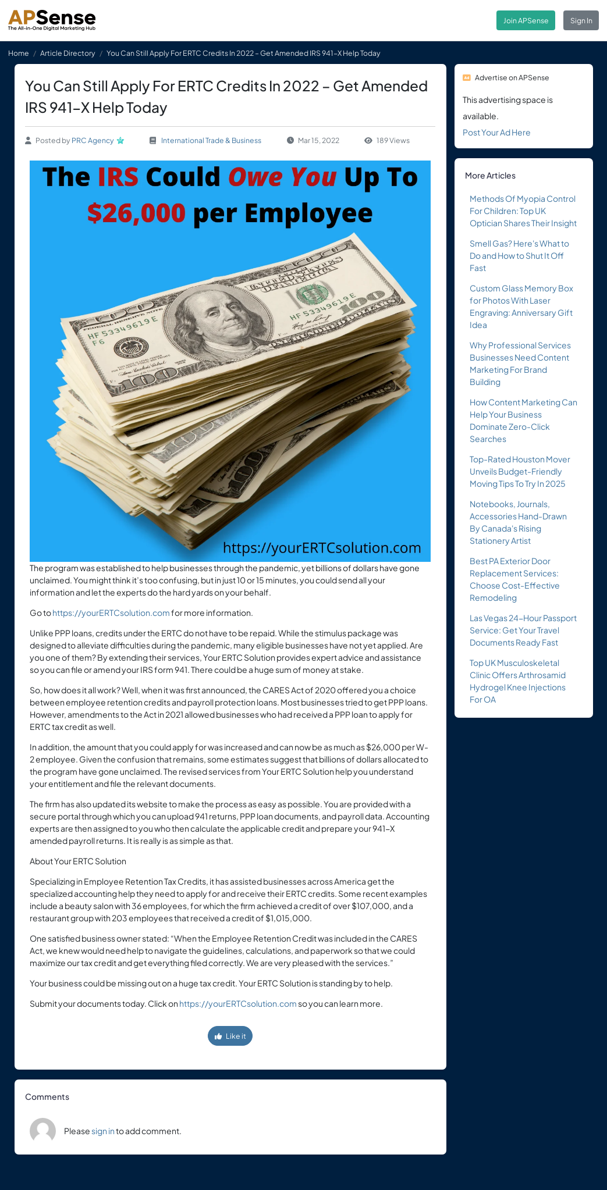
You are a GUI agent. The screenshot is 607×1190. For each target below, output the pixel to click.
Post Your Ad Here (497, 132)
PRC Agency (93, 140)
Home (18, 53)
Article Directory (67, 53)
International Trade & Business (211, 140)
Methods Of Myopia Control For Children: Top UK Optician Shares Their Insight (523, 210)
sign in (103, 1130)
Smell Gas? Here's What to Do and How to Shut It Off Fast (519, 255)
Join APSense (526, 20)
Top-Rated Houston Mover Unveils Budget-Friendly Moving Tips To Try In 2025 (520, 471)
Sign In (581, 20)
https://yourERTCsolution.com (111, 612)
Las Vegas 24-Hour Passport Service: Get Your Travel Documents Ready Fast (523, 629)
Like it (230, 1036)
